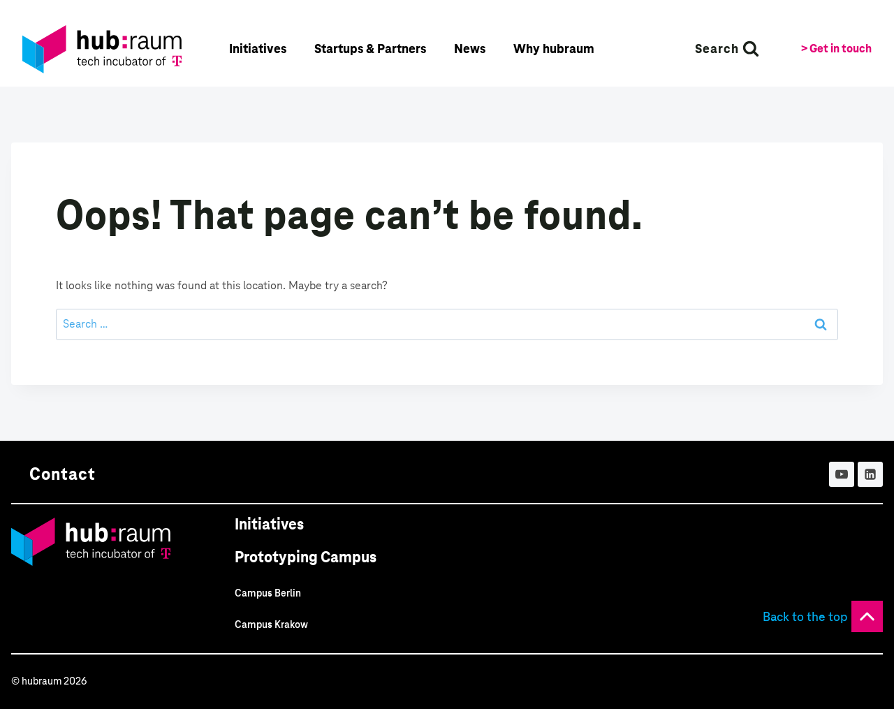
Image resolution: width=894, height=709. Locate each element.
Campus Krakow (271, 624)
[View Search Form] (727, 49)
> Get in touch (836, 48)
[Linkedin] (870, 474)
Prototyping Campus (305, 557)
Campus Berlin (268, 593)
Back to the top (805, 616)
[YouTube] (841, 474)
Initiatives (269, 524)
